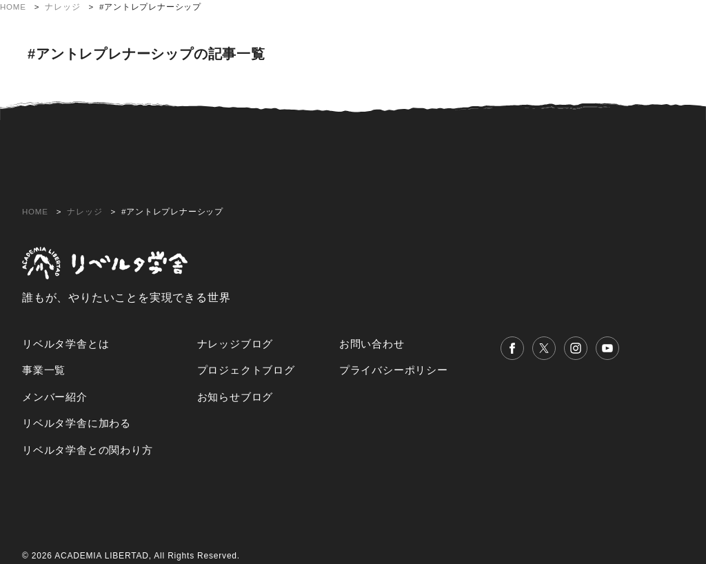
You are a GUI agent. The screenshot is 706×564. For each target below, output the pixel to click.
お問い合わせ (664, 44)
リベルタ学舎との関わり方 (633, 23)
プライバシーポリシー (393, 370)
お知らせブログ (235, 397)
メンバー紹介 (403, 23)
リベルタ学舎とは (235, 23)
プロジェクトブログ (246, 370)
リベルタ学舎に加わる (502, 23)
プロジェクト (325, 23)
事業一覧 (43, 370)
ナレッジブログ (235, 344)
